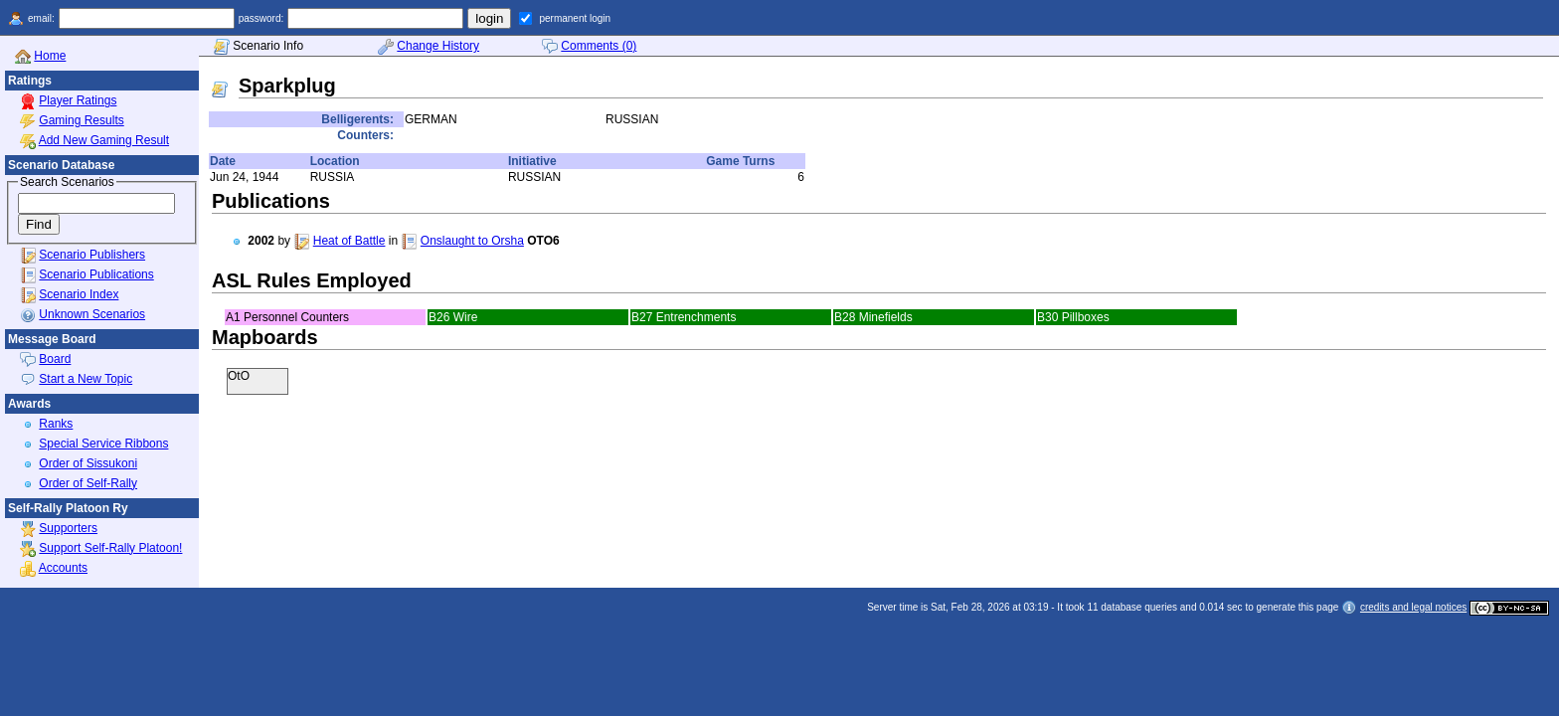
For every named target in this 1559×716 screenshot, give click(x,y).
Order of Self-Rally (88, 483)
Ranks (56, 424)
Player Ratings (77, 100)
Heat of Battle (349, 241)
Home (50, 56)
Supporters (68, 528)
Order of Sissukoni (88, 463)
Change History (438, 46)
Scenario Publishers (92, 255)
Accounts (63, 568)
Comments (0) (598, 46)
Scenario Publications (96, 274)
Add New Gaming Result (104, 140)
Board (55, 359)
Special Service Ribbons (103, 443)
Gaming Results (81, 120)
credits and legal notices (1413, 607)
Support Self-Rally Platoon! (110, 548)
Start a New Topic (85, 379)
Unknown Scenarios (92, 314)
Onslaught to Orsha (472, 241)
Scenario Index (78, 294)
